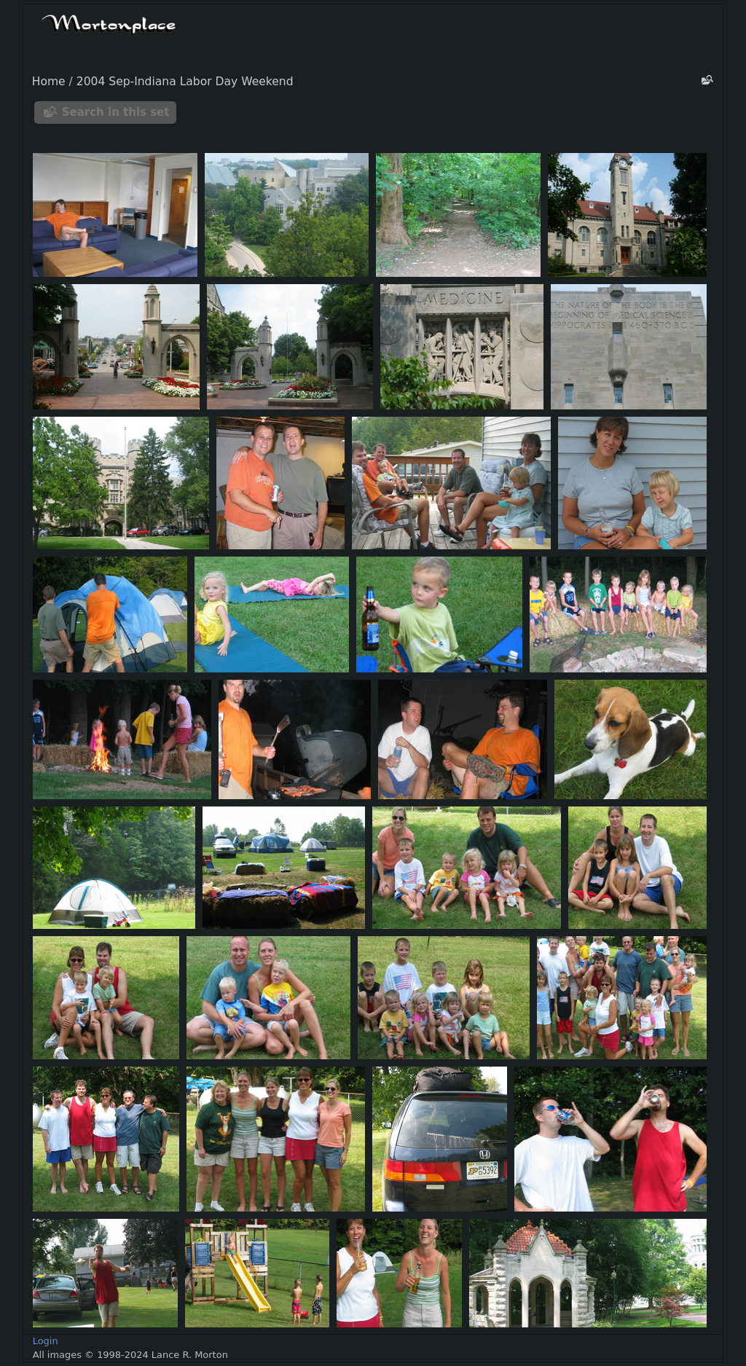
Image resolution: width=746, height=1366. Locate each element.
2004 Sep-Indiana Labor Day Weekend (185, 81)
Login (45, 1340)
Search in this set (116, 112)
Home (49, 81)
